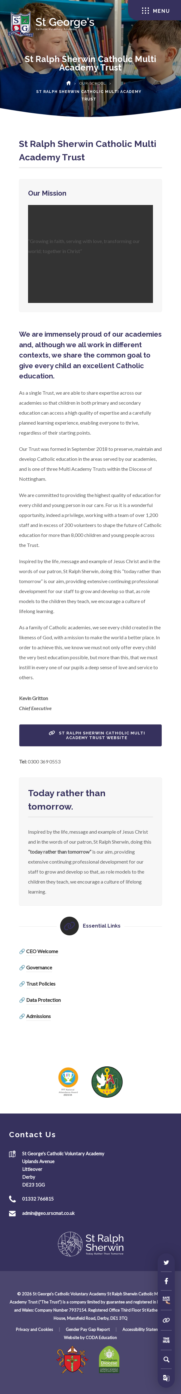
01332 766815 (38, 1198)
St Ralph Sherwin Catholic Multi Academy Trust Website (97, 735)
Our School (92, 83)
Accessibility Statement (143, 1329)
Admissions (38, 1016)
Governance (39, 967)
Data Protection (43, 1000)
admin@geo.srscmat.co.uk (48, 1213)
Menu (156, 10)
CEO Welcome (42, 951)
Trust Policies (40, 984)
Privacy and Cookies (34, 1329)
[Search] (166, 1359)
